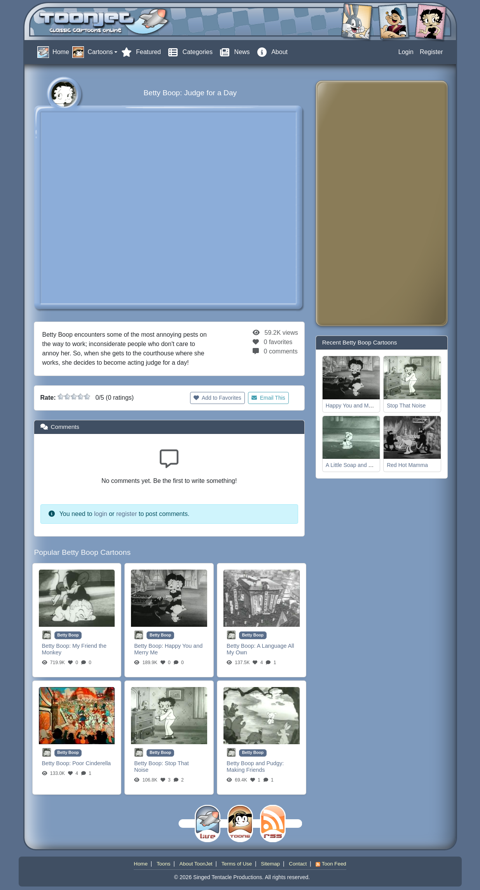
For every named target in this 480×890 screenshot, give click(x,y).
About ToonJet (196, 864)
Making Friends (246, 770)
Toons (164, 864)
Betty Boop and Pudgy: (255, 763)
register (126, 514)
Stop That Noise (406, 405)
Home (141, 864)
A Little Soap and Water (354, 465)
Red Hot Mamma (407, 465)
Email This (268, 398)
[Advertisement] (353, 203)
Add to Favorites (217, 398)
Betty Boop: (57, 646)
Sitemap (270, 864)
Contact (298, 864)
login (100, 514)
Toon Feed (331, 864)
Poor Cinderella (91, 763)
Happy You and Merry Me (356, 405)
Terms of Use (237, 864)
